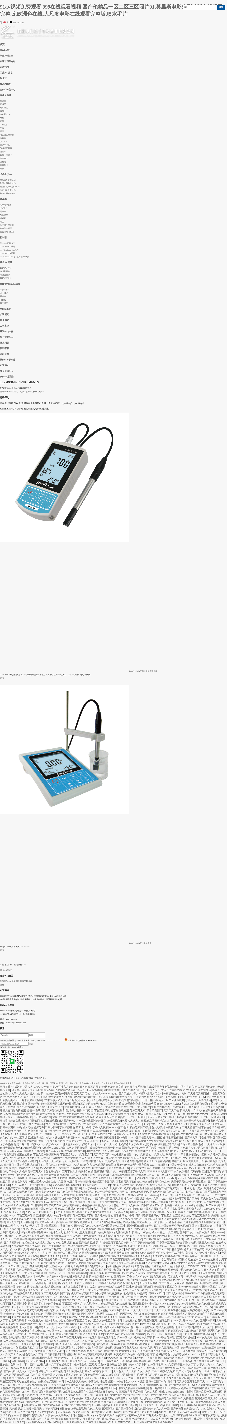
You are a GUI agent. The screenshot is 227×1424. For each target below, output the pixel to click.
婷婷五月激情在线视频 (191, 1212)
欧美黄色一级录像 (173, 1239)
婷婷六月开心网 (31, 1120)
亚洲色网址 (162, 1235)
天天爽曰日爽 (121, 1252)
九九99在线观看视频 (74, 1286)
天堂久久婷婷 (63, 1212)
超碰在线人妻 (20, 1181)
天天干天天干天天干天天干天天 (149, 1310)
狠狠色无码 (76, 1235)
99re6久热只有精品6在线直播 (47, 1378)
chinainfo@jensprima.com (16, 1023)
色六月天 (119, 1191)
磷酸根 (3, 162)
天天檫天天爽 (195, 1093)
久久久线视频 (181, 1171)
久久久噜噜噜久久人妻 (83, 1202)
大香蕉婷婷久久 (18, 1256)
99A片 (12, 1215)
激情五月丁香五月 (140, 1246)
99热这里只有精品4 (78, 1147)
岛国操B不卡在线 (157, 1269)
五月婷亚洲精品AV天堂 (50, 1107)
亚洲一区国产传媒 (156, 1381)
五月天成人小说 (128, 1093)
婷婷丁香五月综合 (202, 1225)
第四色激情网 (111, 1090)
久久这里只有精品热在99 (179, 1415)
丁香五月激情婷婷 (60, 1269)
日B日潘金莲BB (174, 1249)
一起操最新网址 (177, 1266)
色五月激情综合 (59, 1398)
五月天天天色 (82, 1093)
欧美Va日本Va (48, 1218)
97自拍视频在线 (160, 1107)
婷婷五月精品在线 (178, 1330)
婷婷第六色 (86, 1222)
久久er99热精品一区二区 (209, 1151)
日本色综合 (37, 1313)
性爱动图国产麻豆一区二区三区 (204, 1391)
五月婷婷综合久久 (43, 1208)
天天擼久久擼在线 (21, 1208)
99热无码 (143, 1191)
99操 (122, 1385)
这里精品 (151, 1147)
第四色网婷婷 (157, 1191)
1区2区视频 (194, 1395)
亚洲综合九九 (146, 1405)
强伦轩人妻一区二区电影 (170, 1252)
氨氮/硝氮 (4, 158)
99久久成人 (211, 1164)
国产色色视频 (7, 1107)
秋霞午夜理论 (16, 1290)
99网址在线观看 (61, 1347)
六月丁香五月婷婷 (51, 1249)
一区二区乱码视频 (74, 1290)
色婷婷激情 (40, 1127)
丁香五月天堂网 (31, 1273)
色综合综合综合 (104, 1191)
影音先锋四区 (42, 1222)
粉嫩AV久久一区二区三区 (148, 1249)
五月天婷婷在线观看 (53, 1110)
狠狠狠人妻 (217, 1130)
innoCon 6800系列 (7, 246)
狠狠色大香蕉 (126, 1215)
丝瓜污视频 (148, 1300)
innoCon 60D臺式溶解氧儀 (140, 943)
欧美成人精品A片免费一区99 (192, 1371)
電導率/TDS (5, 145)
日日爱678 (209, 1374)
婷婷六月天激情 (138, 1364)
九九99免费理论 (52, 1097)
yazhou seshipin (189, 1205)
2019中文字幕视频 (34, 1334)
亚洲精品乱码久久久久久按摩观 (132, 1134)
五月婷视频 (107, 1239)
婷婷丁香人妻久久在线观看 (44, 1300)
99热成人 (173, 1151)
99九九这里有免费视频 (29, 1266)
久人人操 (84, 1157)
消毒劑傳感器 (6, 205)
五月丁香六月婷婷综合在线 (77, 1171)
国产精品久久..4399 (85, 1225)
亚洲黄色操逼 (86, 1263)
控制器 (3, 237)
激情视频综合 (112, 1347)
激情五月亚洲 (21, 1144)
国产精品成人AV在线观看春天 (77, 1293)
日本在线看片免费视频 (132, 1320)
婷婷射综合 (21, 1388)
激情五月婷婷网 (65, 1334)
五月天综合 (151, 1263)
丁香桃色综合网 (210, 1127)
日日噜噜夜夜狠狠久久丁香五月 (154, 1215)
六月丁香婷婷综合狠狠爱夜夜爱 (201, 1222)
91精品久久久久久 (50, 1256)
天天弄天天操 (47, 1113)
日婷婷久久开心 (22, 1357)
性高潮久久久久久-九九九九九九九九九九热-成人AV (149, 1351)
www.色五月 (90, 1337)
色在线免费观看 (18, 1320)
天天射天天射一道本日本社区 (83, 1141)
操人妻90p (58, 1263)
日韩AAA (31, 1178)
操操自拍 (64, 1168)
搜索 (185, 7)
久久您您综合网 (34, 1290)
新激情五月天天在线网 (52, 1103)
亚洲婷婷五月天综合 (206, 1398)
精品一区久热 (122, 1239)
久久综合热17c (27, 1235)
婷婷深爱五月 (48, 1225)
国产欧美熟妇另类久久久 (185, 1408)
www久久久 (192, 1320)
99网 (55, 1117)
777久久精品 (190, 1090)
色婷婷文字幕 (115, 1086)
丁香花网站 (46, 1344)
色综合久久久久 (176, 1113)
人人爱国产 (6, 1354)
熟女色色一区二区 (211, 1412)
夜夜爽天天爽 (43, 1347)
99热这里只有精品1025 (16, 1374)
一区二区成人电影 (39, 1181)
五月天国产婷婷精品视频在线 (73, 1113)
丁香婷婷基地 (67, 1127)
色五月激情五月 (28, 1327)
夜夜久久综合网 (183, 1195)
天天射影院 (26, 1222)
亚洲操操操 (57, 1222)
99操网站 (140, 1334)
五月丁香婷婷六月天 (68, 1218)
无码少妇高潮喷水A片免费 (179, 1317)
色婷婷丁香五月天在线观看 (58, 1195)
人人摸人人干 (70, 1249)
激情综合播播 (74, 1110)
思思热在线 (142, 1185)
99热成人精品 (25, 1127)
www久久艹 (73, 1239)
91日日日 (130, 1178)
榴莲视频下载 (212, 1252)
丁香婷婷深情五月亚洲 (27, 1293)
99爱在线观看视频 (21, 1317)
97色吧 (103, 1086)
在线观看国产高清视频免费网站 (50, 1357)
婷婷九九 (14, 1232)
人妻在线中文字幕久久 (58, 1415)
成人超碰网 (127, 1334)
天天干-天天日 (101, 1154)
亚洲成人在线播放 (65, 1208)
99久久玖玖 (61, 1307)
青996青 (97, 1137)
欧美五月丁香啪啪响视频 (124, 1259)
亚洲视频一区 (69, 1354)
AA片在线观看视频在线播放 (16, 1154)
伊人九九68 (12, 1222)
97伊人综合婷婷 (43, 1086)
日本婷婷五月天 (89, 1086)
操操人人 (202, 1351)
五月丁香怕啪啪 (33, 1097)
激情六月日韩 (179, 1185)
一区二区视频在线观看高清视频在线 (153, 1422)
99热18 (52, 1412)
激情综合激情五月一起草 (104, 1147)
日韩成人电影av (93, 1385)
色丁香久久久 (48, 1164)
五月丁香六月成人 (68, 1327)
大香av (50, 1395)
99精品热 (139, 1229)
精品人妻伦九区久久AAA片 (55, 1296)
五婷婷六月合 (111, 1300)
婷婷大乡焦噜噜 (165, 1327)
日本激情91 (115, 1130)
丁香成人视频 (100, 1127)
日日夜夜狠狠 (52, 1354)
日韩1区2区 (195, 1374)
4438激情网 (203, 1324)
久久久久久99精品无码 (131, 1202)
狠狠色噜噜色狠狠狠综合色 (83, 1246)
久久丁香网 (88, 1188)
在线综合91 (194, 1185)
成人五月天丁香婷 (27, 1371)
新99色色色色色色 (197, 1113)
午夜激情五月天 (82, 1134)
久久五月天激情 (55, 1351)
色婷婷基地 (129, 1293)
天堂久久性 (171, 1141)
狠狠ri (207, 1093)
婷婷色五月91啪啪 (34, 1151)
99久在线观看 (85, 1354)
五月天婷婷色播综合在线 (101, 1330)
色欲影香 (97, 1388)
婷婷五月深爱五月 (135, 1086)
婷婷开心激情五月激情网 (161, 1368)
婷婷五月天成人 (167, 1313)
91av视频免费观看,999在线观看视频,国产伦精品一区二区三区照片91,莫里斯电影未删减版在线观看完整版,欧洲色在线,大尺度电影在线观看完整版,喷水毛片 (65, 1083)
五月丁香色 (130, 1113)
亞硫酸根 (4, 165)
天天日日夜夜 (152, 1218)
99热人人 (213, 1290)
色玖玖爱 (218, 1307)
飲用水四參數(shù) (8, 183)
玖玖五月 (163, 1147)
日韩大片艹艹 (187, 1110)
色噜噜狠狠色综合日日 (16, 1313)
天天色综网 (165, 1279)
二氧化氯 (4, 124)
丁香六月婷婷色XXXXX (147, 1097)
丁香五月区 (88, 1395)
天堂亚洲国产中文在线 (199, 1307)
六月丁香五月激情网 (105, 1208)
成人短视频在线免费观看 (71, 1412)
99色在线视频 (64, 1242)
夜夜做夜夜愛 (105, 1235)
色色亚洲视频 (41, 1401)
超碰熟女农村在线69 (168, 1103)
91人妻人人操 (120, 1212)
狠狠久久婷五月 (63, 1344)
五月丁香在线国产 (166, 1300)
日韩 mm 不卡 (156, 1293)
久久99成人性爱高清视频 (166, 1256)
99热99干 (67, 1130)
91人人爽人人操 (55, 1151)
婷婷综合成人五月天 (85, 1364)
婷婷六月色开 (16, 1276)
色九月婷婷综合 (90, 1218)
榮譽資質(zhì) (6, 371)
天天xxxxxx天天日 (132, 1124)
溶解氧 (3, 138)
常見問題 (4, 342)
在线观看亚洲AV (76, 1124)
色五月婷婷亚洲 (159, 1388)
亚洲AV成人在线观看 (212, 1283)
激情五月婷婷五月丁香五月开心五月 (134, 1235)
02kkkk (101, 1279)
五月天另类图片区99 (131, 1090)
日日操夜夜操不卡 (68, 1418)
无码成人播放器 (42, 1117)
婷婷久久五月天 (204, 1147)
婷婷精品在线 (214, 1344)
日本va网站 (159, 1337)
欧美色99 (200, 1317)
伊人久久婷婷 (172, 1374)
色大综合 (33, 1256)
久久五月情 (166, 1195)
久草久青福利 (50, 1408)
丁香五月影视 (102, 1110)
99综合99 (43, 1141)
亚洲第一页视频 (129, 1313)
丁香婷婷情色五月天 (92, 1161)
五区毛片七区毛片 (34, 1395)
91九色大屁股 (82, 1232)
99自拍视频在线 (148, 1313)
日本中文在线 (123, 1422)
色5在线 (119, 1178)
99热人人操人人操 (132, 1120)
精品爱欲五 (218, 1385)
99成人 (46, 1368)
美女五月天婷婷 (70, 1313)
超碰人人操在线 (195, 1164)
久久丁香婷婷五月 (47, 1418)
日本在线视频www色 (101, 1276)
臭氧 (2, 128)
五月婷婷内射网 (23, 1117)
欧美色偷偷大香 (105, 1117)
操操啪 (215, 1215)
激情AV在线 (34, 1110)
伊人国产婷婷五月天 (23, 1090)
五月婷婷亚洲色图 (186, 1246)
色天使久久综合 (209, 1107)
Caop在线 (206, 1408)
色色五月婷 (98, 1195)
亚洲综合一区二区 (157, 1334)
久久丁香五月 (26, 1307)
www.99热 (113, 1357)
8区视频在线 (93, 1151)
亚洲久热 (113, 1324)
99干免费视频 (78, 1408)
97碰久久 (177, 1161)
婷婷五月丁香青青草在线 (203, 1157)
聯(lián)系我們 (7, 376)
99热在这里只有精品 (109, 1412)
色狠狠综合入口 (78, 1178)
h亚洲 (187, 1124)
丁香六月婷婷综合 (84, 1283)
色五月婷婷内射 (217, 1351)
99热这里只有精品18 (122, 1154)
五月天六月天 (124, 1330)
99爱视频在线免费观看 (59, 1388)
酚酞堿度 (4, 107)
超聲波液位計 (6, 268)
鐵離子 (3, 111)
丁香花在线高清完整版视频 (118, 1107)
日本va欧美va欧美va (189, 1286)
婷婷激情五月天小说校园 (181, 1337)
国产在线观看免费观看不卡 (209, 1361)
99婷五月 (63, 1324)
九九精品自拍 (147, 1398)
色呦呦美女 (154, 1157)
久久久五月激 (98, 1357)
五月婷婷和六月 (124, 1157)
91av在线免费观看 (67, 1157)
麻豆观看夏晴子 (192, 1161)
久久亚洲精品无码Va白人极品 (37, 1229)
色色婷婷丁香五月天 (75, 1320)
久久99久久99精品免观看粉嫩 (149, 1276)
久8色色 (141, 1296)
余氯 (2, 118)
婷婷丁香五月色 (188, 1141)
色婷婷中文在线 (40, 1398)
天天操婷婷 (95, 1300)
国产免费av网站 (82, 1388)
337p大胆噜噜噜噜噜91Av (34, 1232)
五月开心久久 (88, 1100)
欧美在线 (29, 1202)
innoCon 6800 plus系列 (9, 250)
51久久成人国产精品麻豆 (175, 1378)
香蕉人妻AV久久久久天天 (116, 1418)
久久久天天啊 (24, 1269)
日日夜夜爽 (140, 1157)
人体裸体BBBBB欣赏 (54, 1147)
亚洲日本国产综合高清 (48, 1405)
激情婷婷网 (17, 1361)
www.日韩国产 (22, 1415)
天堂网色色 (210, 1239)
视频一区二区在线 (209, 1205)
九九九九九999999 (204, 1208)
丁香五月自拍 (142, 1107)
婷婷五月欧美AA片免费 (191, 1344)
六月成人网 (206, 1134)
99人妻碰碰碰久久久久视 (195, 1303)
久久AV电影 (21, 1351)
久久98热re (71, 1263)
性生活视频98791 (109, 1381)
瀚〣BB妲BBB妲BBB (172, 1391)
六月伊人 (176, 1235)
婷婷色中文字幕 (143, 1337)
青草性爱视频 (143, 1151)
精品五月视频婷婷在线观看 (84, 1401)
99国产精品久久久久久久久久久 (149, 1174)
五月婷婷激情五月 (125, 1374)
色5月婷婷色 (163, 1354)
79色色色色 (26, 1242)
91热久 (121, 1208)
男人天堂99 (155, 1093)
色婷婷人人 (26, 1086)
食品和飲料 (5, 84)
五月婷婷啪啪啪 (64, 1093)
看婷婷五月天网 (167, 1412)
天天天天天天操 (50, 1174)
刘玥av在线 (125, 1324)
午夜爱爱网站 (173, 1127)
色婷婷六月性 (180, 1279)
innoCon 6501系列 (7, 253)
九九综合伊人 (79, 1347)
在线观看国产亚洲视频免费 (162, 1086)
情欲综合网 (43, 1235)
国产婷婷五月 (210, 1286)
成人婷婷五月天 (86, 1144)
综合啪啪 (97, 1090)
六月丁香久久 (16, 1422)
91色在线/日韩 (27, 1418)
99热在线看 (80, 1266)
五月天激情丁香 (191, 1127)
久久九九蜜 (176, 1120)
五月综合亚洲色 (148, 1283)
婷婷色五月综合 (107, 1337)
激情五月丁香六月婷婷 (116, 1242)
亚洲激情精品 (36, 1137)
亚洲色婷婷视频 (177, 1269)
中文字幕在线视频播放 (109, 1293)
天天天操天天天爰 (106, 1144)
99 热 (146, 1124)
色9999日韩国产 (207, 1229)
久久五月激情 (173, 1232)
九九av (188, 1290)
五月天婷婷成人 (148, 1259)
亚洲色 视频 (169, 1097)
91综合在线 (127, 1151)
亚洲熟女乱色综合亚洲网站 (81, 1279)
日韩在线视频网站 (135, 1269)
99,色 (176, 1263)
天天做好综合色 (54, 1290)
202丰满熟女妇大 (53, 1100)
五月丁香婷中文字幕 (30, 1100)
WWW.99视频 (11, 1340)
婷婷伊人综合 (158, 1124)
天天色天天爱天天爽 (125, 1371)
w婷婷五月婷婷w (178, 1388)
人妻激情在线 (135, 1401)
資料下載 (4, 348)
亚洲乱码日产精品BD (156, 1120)
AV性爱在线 (199, 1290)
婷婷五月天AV (53, 1130)
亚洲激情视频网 (154, 1401)
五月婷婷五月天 (45, 1212)
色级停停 (9, 1168)
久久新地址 (158, 1154)
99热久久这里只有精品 (114, 1141)
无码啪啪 (196, 1171)
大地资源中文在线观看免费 (125, 1395)
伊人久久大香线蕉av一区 (152, 1113)
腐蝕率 (3, 152)
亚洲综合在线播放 (117, 1364)
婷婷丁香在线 (53, 1303)
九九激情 (128, 1412)
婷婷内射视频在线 (27, 1286)
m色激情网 (90, 1235)
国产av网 (33, 1103)
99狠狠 (157, 1361)
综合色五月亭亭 (178, 1395)
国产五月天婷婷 (50, 1293)
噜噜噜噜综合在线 (10, 1120)
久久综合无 (6, 1134)
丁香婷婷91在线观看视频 (115, 1246)
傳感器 (3, 199)
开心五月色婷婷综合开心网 (163, 1225)
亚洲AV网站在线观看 (92, 1313)
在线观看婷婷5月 (77, 1273)
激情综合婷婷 (130, 1361)
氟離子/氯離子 (6, 155)
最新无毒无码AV (13, 1151)
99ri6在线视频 (210, 1259)
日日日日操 (147, 1100)
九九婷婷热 (177, 1354)
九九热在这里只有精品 (194, 1103)
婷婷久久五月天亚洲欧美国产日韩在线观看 (119, 1263)
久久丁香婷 (20, 1134)
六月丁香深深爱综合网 (157, 1307)
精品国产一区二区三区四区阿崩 (206, 1117)
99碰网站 (143, 1093)
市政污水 (4, 67)
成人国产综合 (189, 1229)
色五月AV (188, 1147)
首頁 (2, 44)
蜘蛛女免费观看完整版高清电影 (83, 1391)
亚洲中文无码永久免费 (13, 1174)
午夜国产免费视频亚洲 (101, 1178)
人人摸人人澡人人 (44, 1242)
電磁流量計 (5, 275)
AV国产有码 (72, 1222)
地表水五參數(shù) (8, 190)
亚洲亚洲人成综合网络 (175, 1157)
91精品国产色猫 (29, 1324)
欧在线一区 (194, 1259)
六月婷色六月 (57, 1141)
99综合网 (185, 1225)
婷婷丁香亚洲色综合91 (177, 1401)
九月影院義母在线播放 (180, 1208)
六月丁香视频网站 (55, 1124)
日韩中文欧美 (142, 1130)
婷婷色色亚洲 (117, 1225)
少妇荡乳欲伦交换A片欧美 (110, 1344)
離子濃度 (4, 303)
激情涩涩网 (49, 1266)
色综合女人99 (128, 1381)
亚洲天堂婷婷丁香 (10, 1188)
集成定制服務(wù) (7, 193)
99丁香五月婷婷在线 (112, 1296)
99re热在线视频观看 (189, 1412)
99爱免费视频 (11, 1113)
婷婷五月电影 (29, 1161)
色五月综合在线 (182, 1215)
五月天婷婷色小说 (126, 1408)
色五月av (136, 1327)
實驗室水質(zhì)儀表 (10, 284)
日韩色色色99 (162, 1181)
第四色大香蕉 (83, 1127)
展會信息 (4, 320)
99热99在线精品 (57, 1239)
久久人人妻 (94, 1408)
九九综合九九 (113, 1161)
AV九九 (76, 1164)
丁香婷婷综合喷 (217, 1103)
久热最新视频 (19, 1103)
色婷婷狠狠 (145, 1361)
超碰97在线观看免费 (69, 1252)
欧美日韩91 (64, 1164)
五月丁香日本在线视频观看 (197, 1334)
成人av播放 (158, 1232)
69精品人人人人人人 (134, 1368)
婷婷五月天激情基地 (154, 1208)
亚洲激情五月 (27, 1347)
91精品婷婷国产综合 (138, 1127)
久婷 (25, 1300)
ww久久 (50, 1334)
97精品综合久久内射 (175, 1093)
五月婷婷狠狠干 (89, 1103)
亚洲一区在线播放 (137, 1225)
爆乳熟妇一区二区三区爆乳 (130, 1117)
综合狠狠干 (205, 1137)
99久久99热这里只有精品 (59, 1137)
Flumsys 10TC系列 (7, 243)
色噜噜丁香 (159, 1188)
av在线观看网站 (31, 1147)
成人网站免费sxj (13, 1405)
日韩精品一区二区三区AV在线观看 (175, 1324)
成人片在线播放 (159, 1164)
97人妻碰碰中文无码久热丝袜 (113, 1307)
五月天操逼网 (65, 1266)
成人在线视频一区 (119, 1168)
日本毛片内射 (52, 1422)
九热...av (30, 1212)
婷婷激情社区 (89, 1097)
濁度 (2, 131)
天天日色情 (18, 1124)
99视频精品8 (114, 1120)
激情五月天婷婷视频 (145, 1412)
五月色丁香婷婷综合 (73, 1422)
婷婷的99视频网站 (170, 1229)
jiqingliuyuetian (64, 1229)
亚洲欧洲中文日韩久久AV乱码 (83, 1371)
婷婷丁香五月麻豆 (76, 1198)
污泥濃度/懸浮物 (7, 135)
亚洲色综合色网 (71, 1097)
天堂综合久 (148, 1327)
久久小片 (206, 1296)
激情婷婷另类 (96, 1347)
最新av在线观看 (100, 1232)
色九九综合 (157, 1127)
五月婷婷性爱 (72, 1378)
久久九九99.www (100, 1093)
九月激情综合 (19, 1303)
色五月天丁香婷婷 (194, 1249)
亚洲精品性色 (29, 1188)
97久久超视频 (59, 1178)
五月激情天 (125, 1391)
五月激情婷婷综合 (178, 1174)
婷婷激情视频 (111, 1385)
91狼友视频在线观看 (187, 1134)
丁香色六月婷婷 (18, 1171)
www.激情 (127, 1378)
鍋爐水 (3, 78)
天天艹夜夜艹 (25, 1412)
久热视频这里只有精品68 (66, 1185)
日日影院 (136, 1239)
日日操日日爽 (73, 1188)
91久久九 (19, 1354)
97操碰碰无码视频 (53, 1391)
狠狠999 (18, 1157)
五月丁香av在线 (119, 1290)
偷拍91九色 (204, 1090)
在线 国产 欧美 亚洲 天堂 (87, 1242)
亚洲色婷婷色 (214, 1097)
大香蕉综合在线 (185, 1385)
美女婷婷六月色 (195, 1252)
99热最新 (66, 1215)
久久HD (29, 1276)
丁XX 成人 (155, 1418)
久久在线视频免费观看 (127, 1303)
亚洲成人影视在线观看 (92, 1249)
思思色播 (138, 1391)
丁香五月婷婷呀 (26, 1215)
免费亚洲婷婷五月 (95, 1120)
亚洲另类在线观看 (190, 1405)
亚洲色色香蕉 (32, 1157)
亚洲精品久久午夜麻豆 (84, 1269)
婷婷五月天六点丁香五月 (45, 1144)
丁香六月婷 (6, 1330)
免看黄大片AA (129, 1347)
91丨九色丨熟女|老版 (96, 1174)
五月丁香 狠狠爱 (9, 1086)
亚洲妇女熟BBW (34, 1361)
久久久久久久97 (175, 1191)
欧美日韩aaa (173, 1154)
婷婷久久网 (152, 1198)
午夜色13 (83, 1300)
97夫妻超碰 (165, 1263)
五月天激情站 (203, 1385)
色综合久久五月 (34, 1354)
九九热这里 (213, 1266)
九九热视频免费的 (119, 1174)
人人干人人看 (32, 1225)
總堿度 (3, 104)
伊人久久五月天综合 (209, 1141)
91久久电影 (114, 1368)
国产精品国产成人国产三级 (204, 1388)
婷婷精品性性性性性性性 (138, 1188)
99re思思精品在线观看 (152, 1144)
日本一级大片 (125, 1337)
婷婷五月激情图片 (72, 1361)
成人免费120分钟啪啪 (40, 1134)
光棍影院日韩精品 (147, 1178)
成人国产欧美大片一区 (71, 1120)
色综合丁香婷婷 (184, 1327)
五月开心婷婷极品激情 (111, 1269)
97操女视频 (129, 1222)
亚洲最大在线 (7, 1364)
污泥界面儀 (5, 271)
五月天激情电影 (35, 1124)
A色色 (139, 1357)
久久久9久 (131, 1191)
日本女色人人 (110, 1391)
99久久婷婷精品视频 (17, 1398)
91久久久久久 (195, 1269)
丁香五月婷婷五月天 (198, 1130)
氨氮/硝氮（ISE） (7, 232)
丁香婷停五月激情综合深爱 (172, 1242)
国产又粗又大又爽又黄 (171, 1283)
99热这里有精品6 (206, 1313)
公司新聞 (4, 314)
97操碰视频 (72, 1103)
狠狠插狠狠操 (134, 1208)
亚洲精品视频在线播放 (94, 1368)
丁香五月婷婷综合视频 (29, 1310)
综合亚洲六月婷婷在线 (66, 1086)
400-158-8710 (18, 23)
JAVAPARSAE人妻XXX (160, 1171)
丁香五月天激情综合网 (198, 1100)
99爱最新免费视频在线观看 (140, 1103)
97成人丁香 (44, 1185)
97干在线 (51, 1252)
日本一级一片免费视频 (208, 1168)
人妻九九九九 (48, 1157)
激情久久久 (189, 1232)
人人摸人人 (151, 1090)
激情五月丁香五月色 (165, 1286)
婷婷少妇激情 (106, 1415)
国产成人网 (191, 1137)
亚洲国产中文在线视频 (164, 1344)
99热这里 (43, 1371)
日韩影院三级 (11, 1259)
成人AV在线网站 (26, 1107)
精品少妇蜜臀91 (49, 1168)
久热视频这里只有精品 (202, 1242)
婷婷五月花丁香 (59, 1401)
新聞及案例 (5, 309)
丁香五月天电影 (154, 1357)
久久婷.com (53, 1276)
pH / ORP (4, 293)
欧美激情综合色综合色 (132, 1147)
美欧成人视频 (138, 1279)
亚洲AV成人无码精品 (134, 1273)
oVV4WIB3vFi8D (196, 1266)
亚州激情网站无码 (74, 1107)
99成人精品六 (167, 1198)
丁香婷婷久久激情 (166, 1398)
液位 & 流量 (6, 262)
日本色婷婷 (47, 1093)
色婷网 (7, 1357)
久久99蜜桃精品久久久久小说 (134, 1256)
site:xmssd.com (193, 1354)
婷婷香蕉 (119, 1103)
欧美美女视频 (115, 1113)
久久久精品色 (143, 1154)
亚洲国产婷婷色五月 (209, 1246)
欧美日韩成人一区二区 (54, 1273)
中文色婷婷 (48, 1374)
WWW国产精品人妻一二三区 (145, 1137)
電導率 (3, 211)
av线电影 (169, 1357)
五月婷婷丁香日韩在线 (114, 1401)
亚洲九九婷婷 (83, 1195)
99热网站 (53, 1127)
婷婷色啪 (66, 1276)
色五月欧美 (154, 1290)
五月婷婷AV (151, 1195)
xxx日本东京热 (66, 1381)
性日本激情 (203, 1232)
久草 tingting (91, 1415)
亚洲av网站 (188, 1235)
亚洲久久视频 (58, 1368)
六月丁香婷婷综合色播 (143, 1242)
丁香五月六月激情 (107, 1202)
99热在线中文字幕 (101, 1212)
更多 (29, 388)
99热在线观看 (112, 1334)
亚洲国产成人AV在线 (48, 1215)
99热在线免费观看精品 (34, 1385)
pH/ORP (3, 141)
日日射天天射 (81, 1130)
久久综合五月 (167, 1385)
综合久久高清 (113, 1405)
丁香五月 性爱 (69, 1256)
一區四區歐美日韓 (196, 1368)
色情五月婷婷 (7, 1286)
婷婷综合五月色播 (46, 1283)
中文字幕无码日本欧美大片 (152, 1222)
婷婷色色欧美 (127, 1357)
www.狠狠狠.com (44, 1307)
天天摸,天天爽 (199, 1378)
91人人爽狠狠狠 (111, 1151)
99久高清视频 (105, 1097)
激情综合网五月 (191, 1256)
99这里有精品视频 (129, 1100)
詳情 (2, 678)
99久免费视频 (186, 1398)
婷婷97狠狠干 (99, 1168)
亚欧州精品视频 (45, 1090)
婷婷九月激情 (80, 1276)
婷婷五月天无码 (47, 1327)
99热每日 (128, 1130)
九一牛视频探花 (33, 1391)
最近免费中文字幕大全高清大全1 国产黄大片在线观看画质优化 (50, 1330)
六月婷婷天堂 (215, 1154)
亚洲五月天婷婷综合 (84, 1229)
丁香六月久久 (186, 1086)
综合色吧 (86, 1164)
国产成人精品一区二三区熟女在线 (180, 1296)
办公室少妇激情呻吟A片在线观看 (106, 1286)
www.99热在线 (30, 1296)
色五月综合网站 (138, 1290)
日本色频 (77, 1415)
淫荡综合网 (172, 1144)
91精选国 (88, 1110)
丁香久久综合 (101, 1222)
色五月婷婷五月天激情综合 (177, 1361)
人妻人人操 (203, 1364)
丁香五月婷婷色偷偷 (213, 1185)
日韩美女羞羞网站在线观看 (27, 1279)
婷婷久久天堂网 (149, 1347)
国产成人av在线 (174, 1293)
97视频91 (41, 1276)
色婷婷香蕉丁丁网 (181, 1202)
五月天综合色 (210, 1354)
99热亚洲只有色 (69, 1310)
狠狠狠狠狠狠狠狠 (173, 1137)
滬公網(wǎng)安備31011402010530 (80, 1040)
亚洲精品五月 (52, 1313)
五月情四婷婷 (11, 1242)
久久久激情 (144, 1371)
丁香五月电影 (56, 1385)
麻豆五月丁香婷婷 (205, 1415)
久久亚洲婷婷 (117, 1317)
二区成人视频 (41, 1269)
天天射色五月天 (74, 1385)
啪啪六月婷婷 (112, 1273)
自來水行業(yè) (7, 61)
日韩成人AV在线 (141, 1232)
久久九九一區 (161, 1408)
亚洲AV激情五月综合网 (139, 1286)
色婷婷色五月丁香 (128, 1144)
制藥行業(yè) (6, 55)
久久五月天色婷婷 (205, 1086)
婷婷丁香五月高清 (30, 1368)
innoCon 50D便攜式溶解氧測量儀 (143, 671)
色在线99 (28, 1405)
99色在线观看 (147, 1252)
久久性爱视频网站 (210, 1191)
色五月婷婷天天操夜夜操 (86, 1296)
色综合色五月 (140, 1418)
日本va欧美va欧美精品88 (23, 1141)
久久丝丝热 (152, 1229)
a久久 (111, 1422)
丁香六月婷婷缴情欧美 (46, 1154)
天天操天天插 (37, 1388)
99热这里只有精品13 (104, 1164)
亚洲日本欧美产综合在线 (191, 1097)
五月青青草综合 (60, 1235)
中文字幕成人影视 (79, 1357)
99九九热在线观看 (120, 1232)
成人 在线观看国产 (141, 1168)
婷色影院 (46, 1263)
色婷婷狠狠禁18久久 (159, 1364)
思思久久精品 (203, 1235)
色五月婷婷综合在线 (118, 1279)
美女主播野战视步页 (158, 1273)
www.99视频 (11, 1344)
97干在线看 (12, 1324)
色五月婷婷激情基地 (78, 1181)
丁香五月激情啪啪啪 (170, 1090)
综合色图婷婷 (129, 1161)
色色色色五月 (15, 1097)
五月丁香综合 (215, 1181)
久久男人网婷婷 (48, 1324)
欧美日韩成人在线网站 (196, 1120)
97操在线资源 (105, 1303)
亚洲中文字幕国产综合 (54, 1246)
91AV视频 (116, 1222)
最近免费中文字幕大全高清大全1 (66, 1259)
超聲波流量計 (6, 278)
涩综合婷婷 (175, 1147)
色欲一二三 (120, 1205)
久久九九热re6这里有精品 (115, 1218)
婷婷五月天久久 (203, 1327)
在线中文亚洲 (58, 1181)
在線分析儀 (5, 95)
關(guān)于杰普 (7, 359)
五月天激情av (117, 1198)
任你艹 (171, 1381)
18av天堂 (179, 1320)
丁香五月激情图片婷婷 (150, 1317)
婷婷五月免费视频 (158, 1340)
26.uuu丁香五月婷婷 (67, 1374)
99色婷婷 (142, 1293)
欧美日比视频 (84, 1208)
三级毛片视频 (187, 1351)
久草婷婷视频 (195, 1310)
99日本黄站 (199, 1195)
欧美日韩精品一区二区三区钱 (70, 1340)
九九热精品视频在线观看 (25, 1246)
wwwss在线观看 (83, 1137)
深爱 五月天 (126, 1229)
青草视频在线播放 (43, 1317)
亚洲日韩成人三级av (163, 1246)
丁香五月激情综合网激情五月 (150, 1330)
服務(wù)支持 (6, 331)
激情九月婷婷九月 (80, 1324)
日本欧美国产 (154, 1110)
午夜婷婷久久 (51, 1310)
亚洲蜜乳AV (178, 1307)
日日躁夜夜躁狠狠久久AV (204, 1279)
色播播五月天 (172, 1205)
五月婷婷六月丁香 (29, 1263)
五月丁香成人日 (136, 1171)
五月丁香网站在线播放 (19, 1381)
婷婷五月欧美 (96, 1273)
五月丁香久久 (199, 1340)
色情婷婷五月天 (33, 1408)
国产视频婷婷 (108, 1256)
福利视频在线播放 (117, 1266)
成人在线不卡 (135, 1205)
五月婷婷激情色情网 (106, 1215)
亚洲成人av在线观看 (97, 1259)
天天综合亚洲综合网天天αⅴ (192, 1381)
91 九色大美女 (194, 1188)
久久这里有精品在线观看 (187, 1418)
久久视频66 (90, 1303)
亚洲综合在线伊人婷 (26, 1168)
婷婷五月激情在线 (160, 1185)
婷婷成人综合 (146, 1161)
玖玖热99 (130, 1354)
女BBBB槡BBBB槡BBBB (76, 1405)
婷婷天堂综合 (95, 1351)
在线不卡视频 (135, 1195)
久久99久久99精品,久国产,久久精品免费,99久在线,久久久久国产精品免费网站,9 (49, 1191)
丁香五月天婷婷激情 (97, 1290)
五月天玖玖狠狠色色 (191, 1144)
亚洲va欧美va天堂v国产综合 (133, 1164)
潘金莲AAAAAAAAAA (51, 1188)
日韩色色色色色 (205, 1218)
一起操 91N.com (217, 1113)
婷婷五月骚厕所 (104, 1354)
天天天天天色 (171, 1110)
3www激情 (103, 1188)
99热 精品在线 (22, 1239)
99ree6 (136, 1324)
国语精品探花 (162, 1161)
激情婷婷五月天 (123, 1097)
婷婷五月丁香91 (60, 1202)
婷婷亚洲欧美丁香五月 (33, 1259)
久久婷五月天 (84, 1154)
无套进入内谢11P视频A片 (182, 1276)
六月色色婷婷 (139, 1340)
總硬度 (3, 101)
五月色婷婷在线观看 (102, 1157)
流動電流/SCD (6, 114)
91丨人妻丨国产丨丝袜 (29, 1364)
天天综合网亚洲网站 (166, 1405)
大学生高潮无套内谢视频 (173, 1259)
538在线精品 (187, 1151)
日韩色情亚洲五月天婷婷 (185, 1107)
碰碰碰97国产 (39, 1239)
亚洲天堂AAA (68, 1144)
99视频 (141, 1381)
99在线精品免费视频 (138, 1344)
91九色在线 (105, 1103)
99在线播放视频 (177, 1310)
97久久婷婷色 (14, 1300)
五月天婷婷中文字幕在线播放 (178, 1218)
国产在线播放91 (153, 1239)
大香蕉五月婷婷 (29, 1113)
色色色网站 (175, 1222)
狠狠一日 (107, 1371)
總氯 (2, 121)
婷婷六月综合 (96, 1340)
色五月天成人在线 (157, 1117)
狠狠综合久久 (130, 1283)
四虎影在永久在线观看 (213, 1198)
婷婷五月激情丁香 (83, 1215)
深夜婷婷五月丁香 (107, 1100)
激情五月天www (186, 1313)
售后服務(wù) (6, 337)
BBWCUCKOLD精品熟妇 (198, 1293)
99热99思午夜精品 (208, 1276)
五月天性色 (40, 1412)
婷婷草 (184, 1347)
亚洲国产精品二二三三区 (96, 1185)
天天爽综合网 (7, 1310)
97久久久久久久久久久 (82, 1307)
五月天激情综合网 (119, 1310)
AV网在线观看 (49, 1120)
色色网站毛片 (53, 1171)
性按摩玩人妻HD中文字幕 (130, 1415)
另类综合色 (196, 1174)
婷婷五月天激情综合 (123, 1185)
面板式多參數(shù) (8, 180)
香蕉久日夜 (102, 1395)
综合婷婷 (131, 1296)
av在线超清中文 (9, 1235)
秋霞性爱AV (200, 1181)
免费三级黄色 (129, 1405)
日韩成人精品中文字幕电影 (133, 1388)
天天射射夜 (97, 1405)
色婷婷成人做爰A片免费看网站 (146, 1141)
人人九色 (60, 1317)
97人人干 (183, 1300)
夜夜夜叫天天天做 (14, 1212)
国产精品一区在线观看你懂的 (104, 1124)
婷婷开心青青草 (146, 1354)
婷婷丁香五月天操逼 (187, 1198)
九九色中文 (33, 1174)
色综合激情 (38, 1415)
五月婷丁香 (20, 1130)
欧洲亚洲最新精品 (108, 1229)
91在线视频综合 (91, 1239)
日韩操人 (218, 1327)
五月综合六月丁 (115, 1249)
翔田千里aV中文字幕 (184, 1364)
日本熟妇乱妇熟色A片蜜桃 (24, 1218)
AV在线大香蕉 (37, 1351)
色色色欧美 (44, 1178)
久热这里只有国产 (116, 1195)
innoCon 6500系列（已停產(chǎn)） (15, 257)
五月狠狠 (5, 1361)
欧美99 (102, 1364)
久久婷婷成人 (53, 1361)
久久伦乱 (36, 1374)
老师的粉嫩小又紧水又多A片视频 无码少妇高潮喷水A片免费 (103, 1398)
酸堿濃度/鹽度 (6, 148)
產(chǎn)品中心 (7, 89)
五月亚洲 (167, 1418)
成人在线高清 (98, 1113)
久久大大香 (151, 1391)
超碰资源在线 (69, 1300)
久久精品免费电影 (98, 1198)
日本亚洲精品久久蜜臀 (194, 1154)
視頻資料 (4, 354)
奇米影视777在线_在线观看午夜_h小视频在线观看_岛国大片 (77, 1205)
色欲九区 (152, 1279)
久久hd (59, 1337)
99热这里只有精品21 (39, 1320)
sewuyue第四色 (117, 1127)
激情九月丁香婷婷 (96, 1422)
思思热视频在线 (29, 1340)
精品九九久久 (65, 1283)
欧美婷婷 (119, 1354)
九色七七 (57, 1320)
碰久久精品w (208, 1405)
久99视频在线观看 (75, 1351)
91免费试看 (116, 1188)
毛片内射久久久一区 (71, 1174)
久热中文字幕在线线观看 (57, 1364)
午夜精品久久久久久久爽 (89, 1334)
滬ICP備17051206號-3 (55, 1040)
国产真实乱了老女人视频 (93, 1310)
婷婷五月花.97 (110, 1320)
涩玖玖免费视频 (193, 1239)
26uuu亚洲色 (84, 1090)
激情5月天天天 (198, 1330)
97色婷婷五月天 (97, 1266)
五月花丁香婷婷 (184, 1357)
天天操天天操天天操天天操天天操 (101, 1378)
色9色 (114, 1093)
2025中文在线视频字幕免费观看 (77, 1117)
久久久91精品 (118, 1171)
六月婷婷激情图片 (110, 1361)
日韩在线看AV (36, 1303)
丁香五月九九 (68, 1154)
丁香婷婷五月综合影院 (109, 1283)
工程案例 (4, 325)
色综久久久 (173, 1303)
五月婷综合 (137, 1218)
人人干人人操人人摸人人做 (24, 1093)
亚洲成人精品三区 (35, 1198)
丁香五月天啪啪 (73, 1337)
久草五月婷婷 (35, 1130)
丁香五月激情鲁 (201, 1215)
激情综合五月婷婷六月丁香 (29, 1252)
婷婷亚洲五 (109, 1388)
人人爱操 (209, 1174)
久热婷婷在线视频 (75, 1151)
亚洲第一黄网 (207, 1320)
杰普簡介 (4, 365)
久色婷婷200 (7, 1388)
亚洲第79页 (47, 1337)
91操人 (184, 1374)
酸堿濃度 (4, 215)
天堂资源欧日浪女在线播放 (97, 1252)
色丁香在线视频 (120, 1110)
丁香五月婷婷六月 (72, 1303)
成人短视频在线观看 (44, 1381)
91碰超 (134, 1252)
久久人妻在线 (159, 1151)
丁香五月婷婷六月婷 (163, 1371)
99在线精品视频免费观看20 (93, 1317)
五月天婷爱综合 (31, 1337)
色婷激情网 (192, 1283)
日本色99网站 (94, 1107)
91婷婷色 (19, 1178)
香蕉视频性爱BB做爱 (116, 1137)
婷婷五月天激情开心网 (116, 1327)
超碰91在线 (192, 1191)
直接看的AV (42, 1202)
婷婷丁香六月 (175, 1124)
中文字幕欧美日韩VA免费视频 (197, 1263)
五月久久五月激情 (172, 1290)
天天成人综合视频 (29, 1344)
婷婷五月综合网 (178, 1117)
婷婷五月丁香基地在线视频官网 (22, 1164)
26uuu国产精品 (185, 1168)
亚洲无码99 (108, 1408)
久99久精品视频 (136, 1198)
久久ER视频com (99, 1130)
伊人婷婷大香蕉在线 (87, 1381)
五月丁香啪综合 (63, 1134)
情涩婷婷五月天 (81, 1212)
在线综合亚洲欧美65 (212, 1347)
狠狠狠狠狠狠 (102, 1171)
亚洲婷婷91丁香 (123, 1276)
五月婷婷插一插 (176, 1188)
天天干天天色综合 (181, 1181)
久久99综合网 (11, 1229)
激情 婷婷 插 (111, 1351)
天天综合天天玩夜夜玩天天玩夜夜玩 (59, 1161)
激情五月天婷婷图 (89, 1256)
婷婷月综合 (6, 1117)
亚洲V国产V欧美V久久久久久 (168, 1130)
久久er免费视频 (206, 1273)
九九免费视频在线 (102, 1134)
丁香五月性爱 (72, 1100)
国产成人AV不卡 (153, 1205)
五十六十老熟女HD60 (154, 1303)
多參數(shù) (6, 174)
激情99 (129, 1249)
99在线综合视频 (23, 1401)
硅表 (2, 168)
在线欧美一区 (27, 1283)
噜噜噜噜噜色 (151, 1385)
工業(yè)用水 (6, 72)
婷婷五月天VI (138, 1110)
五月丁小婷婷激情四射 (29, 1195)
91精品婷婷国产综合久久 (163, 1212)
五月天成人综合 (155, 1415)
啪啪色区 (198, 1202)
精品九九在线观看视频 (118, 1340)
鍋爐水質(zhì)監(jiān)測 (9, 187)
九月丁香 (11, 1412)
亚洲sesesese (217, 1232)
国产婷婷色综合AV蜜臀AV (209, 1357)
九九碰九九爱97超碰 (49, 1286)
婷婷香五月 (137, 1307)
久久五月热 (94, 1320)
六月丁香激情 (158, 1266)
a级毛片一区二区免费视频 (169, 1100)
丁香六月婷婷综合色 (17, 1378)
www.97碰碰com (34, 1422)
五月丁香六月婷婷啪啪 (147, 1378)
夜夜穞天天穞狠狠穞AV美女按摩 (134, 1181)
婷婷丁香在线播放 (84, 1344)
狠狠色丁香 (147, 1324)
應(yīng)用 (5, 50)
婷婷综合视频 (177, 1164)
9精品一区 (103, 1225)
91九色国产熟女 (56, 1198)
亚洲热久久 (214, 1330)
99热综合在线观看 (65, 1090)
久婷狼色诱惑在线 (80, 1168)
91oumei (131, 1317)
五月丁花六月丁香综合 (24, 1185)
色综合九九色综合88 (61, 1232)
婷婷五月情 (174, 1334)
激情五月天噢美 (139, 1212)
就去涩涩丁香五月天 (103, 1181)
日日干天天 (73, 1368)
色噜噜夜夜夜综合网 (164, 1168)
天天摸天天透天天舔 (91, 1327)
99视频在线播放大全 (162, 1134)
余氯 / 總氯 (4, 289)
